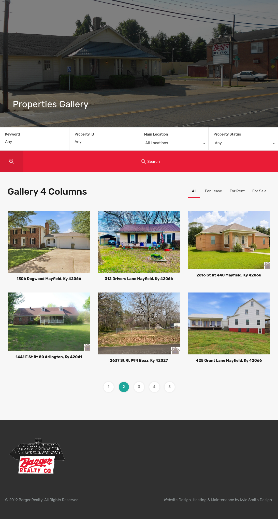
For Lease (213, 191)
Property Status (227, 134)
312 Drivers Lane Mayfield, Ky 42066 (139, 278)
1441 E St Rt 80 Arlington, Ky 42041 (49, 357)
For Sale (259, 191)
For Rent (237, 191)
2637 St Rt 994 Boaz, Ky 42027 (139, 360)
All (194, 191)
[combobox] (173, 144)
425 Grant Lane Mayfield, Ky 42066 (229, 360)
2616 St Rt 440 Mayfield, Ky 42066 (228, 275)
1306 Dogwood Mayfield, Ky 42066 (49, 278)
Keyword (12, 134)
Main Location (156, 134)
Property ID (84, 134)
